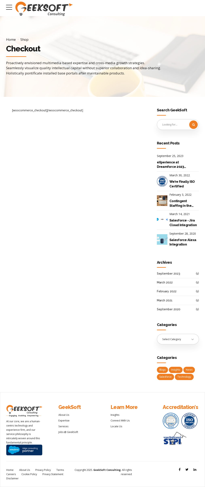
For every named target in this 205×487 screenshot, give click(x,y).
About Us (63, 415)
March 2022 (165, 282)
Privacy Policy (43, 470)
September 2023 (168, 273)
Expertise (64, 420)
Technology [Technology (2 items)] (184, 376)
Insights (115, 415)
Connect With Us (120, 420)
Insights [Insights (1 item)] (175, 369)
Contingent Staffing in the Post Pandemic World (180, 203)
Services (63, 426)
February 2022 (166, 291)
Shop (24, 39)
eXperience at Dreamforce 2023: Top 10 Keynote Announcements (171, 164)
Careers (11, 474)
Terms (60, 470)
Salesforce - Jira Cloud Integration (183, 222)
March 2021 (164, 300)
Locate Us (116, 426)
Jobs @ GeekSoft (68, 432)
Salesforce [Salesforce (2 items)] (165, 376)
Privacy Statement (52, 474)
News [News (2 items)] (189, 369)
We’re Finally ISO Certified (182, 184)
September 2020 (168, 309)
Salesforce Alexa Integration (182, 242)
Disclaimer (12, 478)
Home (11, 39)
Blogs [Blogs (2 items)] (162, 369)
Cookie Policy (29, 474)
